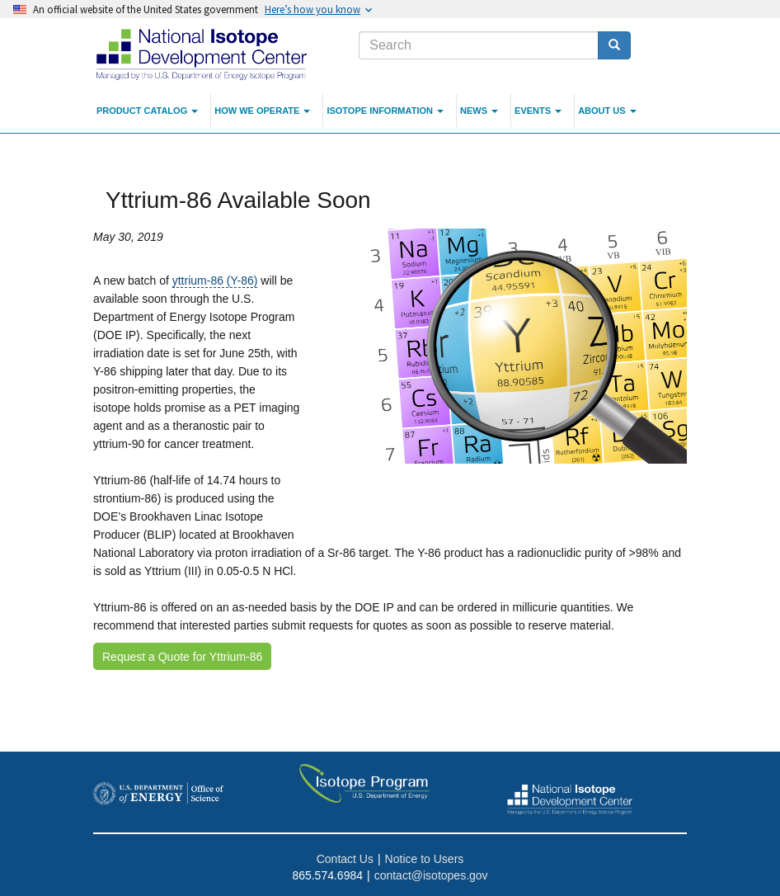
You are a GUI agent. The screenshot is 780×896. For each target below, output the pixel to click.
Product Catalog (147, 111)
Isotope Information (385, 111)
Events (538, 111)
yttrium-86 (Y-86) (215, 280)
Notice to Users (424, 858)
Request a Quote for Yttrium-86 (182, 656)
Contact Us (345, 858)
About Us (607, 111)
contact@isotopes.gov (431, 875)
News (479, 111)
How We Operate (262, 111)
